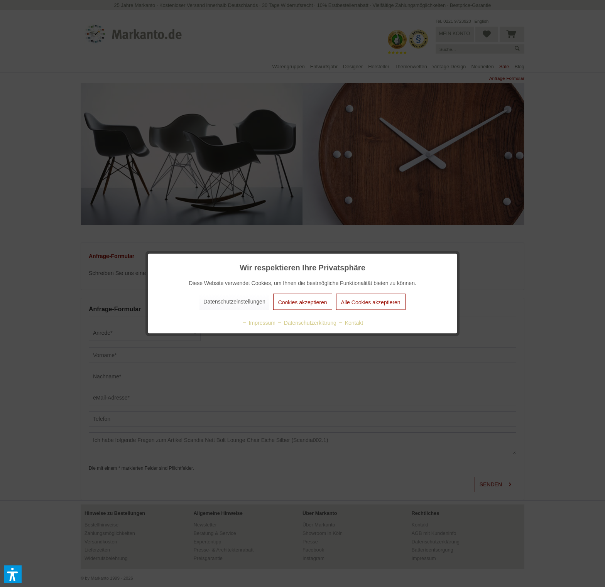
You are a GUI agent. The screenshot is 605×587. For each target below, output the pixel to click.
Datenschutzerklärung (306, 323)
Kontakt (350, 323)
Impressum (258, 323)
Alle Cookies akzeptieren (371, 302)
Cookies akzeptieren (302, 302)
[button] (13, 574)
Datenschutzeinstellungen (234, 302)
